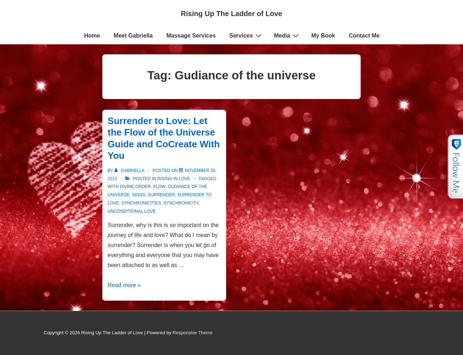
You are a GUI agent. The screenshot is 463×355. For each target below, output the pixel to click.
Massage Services (191, 36)
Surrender (161, 194)
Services (246, 35)
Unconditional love (132, 211)
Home (92, 36)
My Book (323, 36)
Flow (159, 186)
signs (138, 194)
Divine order (135, 186)
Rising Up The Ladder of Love (231, 14)
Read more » (124, 285)
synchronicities (141, 203)
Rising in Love (173, 178)
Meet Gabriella (133, 36)
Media (287, 35)
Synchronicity (181, 203)
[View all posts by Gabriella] (130, 170)
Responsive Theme (192, 332)
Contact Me (364, 36)
